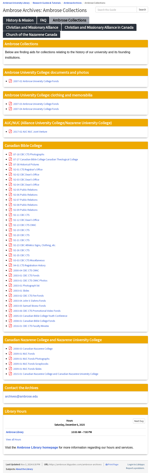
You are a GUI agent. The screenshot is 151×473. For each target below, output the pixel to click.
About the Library (24, 468)
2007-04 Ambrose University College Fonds (34, 108)
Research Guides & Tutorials (47, 2)
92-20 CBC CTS (19, 235)
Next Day (139, 421)
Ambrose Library (14, 432)
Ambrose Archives (73, 2)
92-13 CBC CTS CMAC (22, 225)
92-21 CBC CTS (19, 240)
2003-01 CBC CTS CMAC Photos (28, 280)
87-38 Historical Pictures (24, 164)
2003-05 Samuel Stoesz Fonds (27, 305)
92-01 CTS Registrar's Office (25, 169)
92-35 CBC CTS (19, 255)
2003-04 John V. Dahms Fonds (27, 300)
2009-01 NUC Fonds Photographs (29, 358)
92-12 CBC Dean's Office (24, 219)
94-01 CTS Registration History (27, 265)
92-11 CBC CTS (19, 214)
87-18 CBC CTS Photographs (26, 154)
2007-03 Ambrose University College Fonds (34, 103)
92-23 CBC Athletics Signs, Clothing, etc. (32, 245)
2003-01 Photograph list (24, 285)
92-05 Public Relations (23, 189)
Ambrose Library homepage (37, 447)
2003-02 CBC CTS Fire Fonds (26, 295)
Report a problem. (135, 468)
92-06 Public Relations (23, 194)
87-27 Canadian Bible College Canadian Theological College (43, 159)
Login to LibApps (136, 464)
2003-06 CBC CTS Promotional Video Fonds (34, 310)
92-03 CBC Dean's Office (24, 179)
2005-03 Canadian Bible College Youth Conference (38, 315)
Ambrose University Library (16, 2)
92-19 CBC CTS (19, 230)
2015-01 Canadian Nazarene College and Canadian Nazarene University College (53, 373)
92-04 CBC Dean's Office (24, 184)
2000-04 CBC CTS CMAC (24, 270)
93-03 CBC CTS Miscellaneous (27, 260)
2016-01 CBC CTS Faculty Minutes (29, 325)
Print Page (112, 464)
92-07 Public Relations (23, 199)
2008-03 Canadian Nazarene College (30, 348)
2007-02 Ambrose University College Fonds (34, 81)
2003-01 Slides (19, 290)
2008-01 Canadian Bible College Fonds (32, 320)
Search (142, 9)
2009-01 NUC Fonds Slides (25, 368)
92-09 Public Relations (23, 209)
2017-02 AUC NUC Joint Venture (28, 131)
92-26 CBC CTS (19, 250)
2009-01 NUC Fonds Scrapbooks (28, 363)
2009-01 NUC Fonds (22, 353)
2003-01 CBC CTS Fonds (24, 275)
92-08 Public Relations (23, 204)
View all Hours (13, 439)
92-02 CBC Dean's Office (24, 174)
